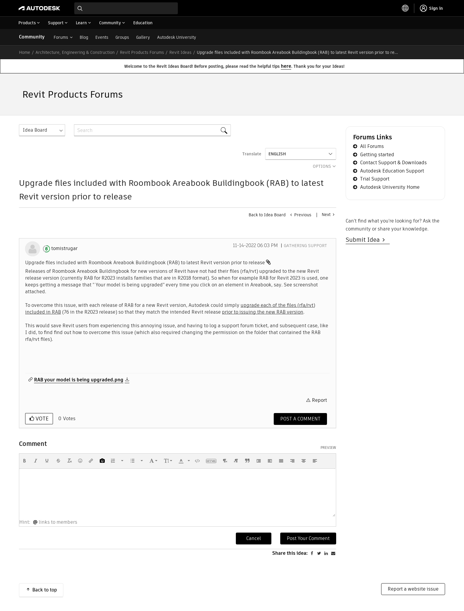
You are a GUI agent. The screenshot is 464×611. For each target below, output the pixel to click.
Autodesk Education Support (392, 170)
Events (101, 37)
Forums (61, 37)
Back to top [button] (44, 589)
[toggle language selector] (405, 8)
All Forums (372, 146)
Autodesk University (176, 37)
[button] (24, 460)
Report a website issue (413, 589)
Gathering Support (305, 246)
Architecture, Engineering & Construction (75, 52)
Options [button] (322, 166)
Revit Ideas (180, 52)
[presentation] (24, 460)
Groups (122, 37)
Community (32, 36)
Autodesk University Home (390, 187)
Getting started (377, 154)
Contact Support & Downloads (393, 162)
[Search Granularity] (42, 130)
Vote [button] (41, 418)
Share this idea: (290, 553)
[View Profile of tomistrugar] (64, 248)
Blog (84, 37)
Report (319, 400)
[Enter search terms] (126, 8)
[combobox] (126, 8)
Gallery (143, 37)
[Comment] (300, 419)
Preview (328, 447)
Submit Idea (364, 240)
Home (24, 52)
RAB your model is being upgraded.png (78, 380)
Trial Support (374, 178)
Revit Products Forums (142, 52)
